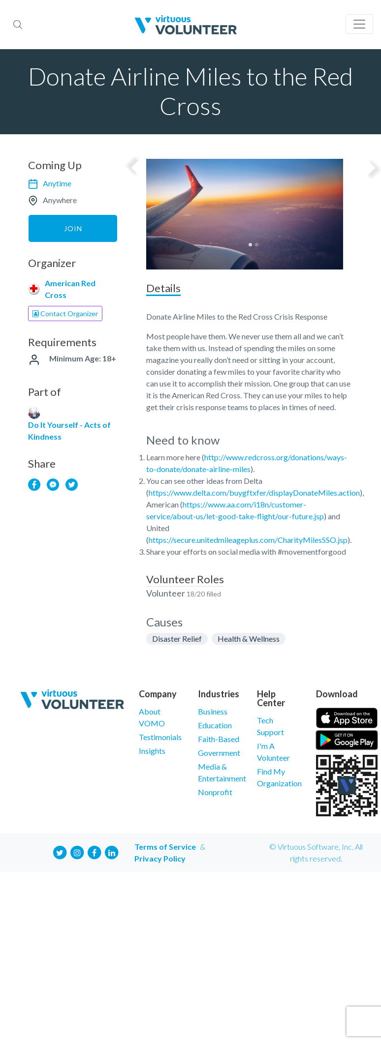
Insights (152, 750)
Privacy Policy (160, 858)
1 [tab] (250, 244)
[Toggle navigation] (359, 24)
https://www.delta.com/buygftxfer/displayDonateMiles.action (254, 492)
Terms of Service (165, 846)
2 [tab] (256, 244)
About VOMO (152, 717)
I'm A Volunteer (273, 751)
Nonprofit (215, 792)
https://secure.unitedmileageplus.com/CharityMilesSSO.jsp (248, 539)
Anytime (57, 183)
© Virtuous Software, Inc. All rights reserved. (316, 852)
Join (73, 228)
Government (219, 752)
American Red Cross (70, 288)
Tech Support (270, 726)
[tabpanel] (253, 214)
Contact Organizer (65, 313)
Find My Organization (279, 777)
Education (215, 725)
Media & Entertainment (220, 772)
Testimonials (160, 737)
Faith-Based (218, 739)
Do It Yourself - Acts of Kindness (69, 430)
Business (212, 711)
